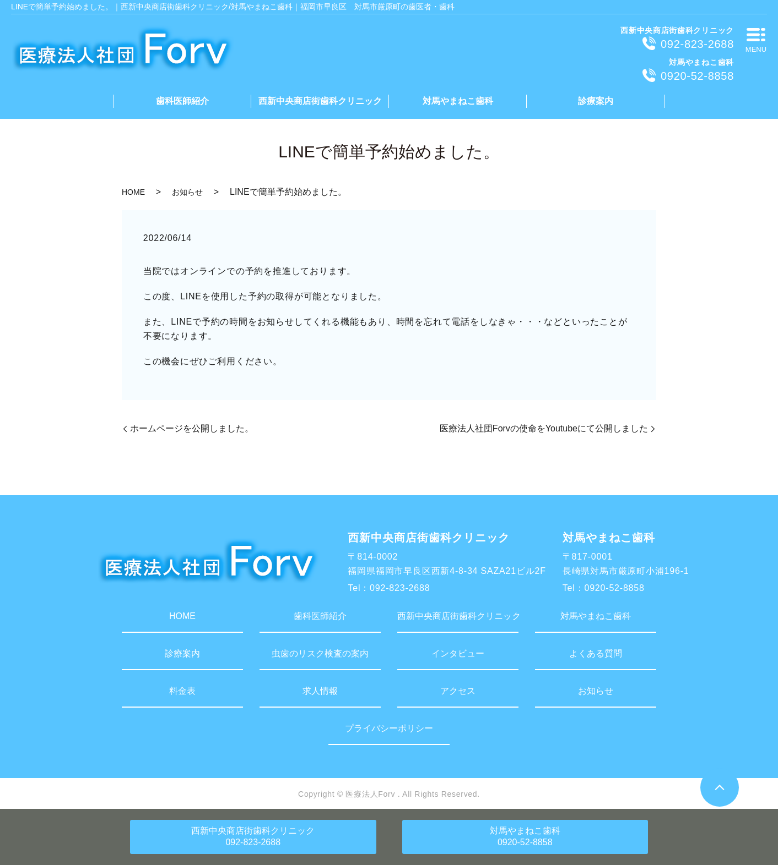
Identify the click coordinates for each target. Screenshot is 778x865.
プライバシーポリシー (389, 728)
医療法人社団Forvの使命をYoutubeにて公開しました (544, 428)
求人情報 (320, 691)
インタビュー (457, 653)
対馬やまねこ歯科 (458, 101)
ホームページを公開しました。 (191, 428)
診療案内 (595, 101)
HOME (133, 192)
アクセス (458, 691)
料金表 (182, 691)
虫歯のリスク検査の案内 (320, 653)
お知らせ (187, 192)
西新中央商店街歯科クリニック (320, 101)
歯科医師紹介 (182, 101)
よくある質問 (595, 653)
